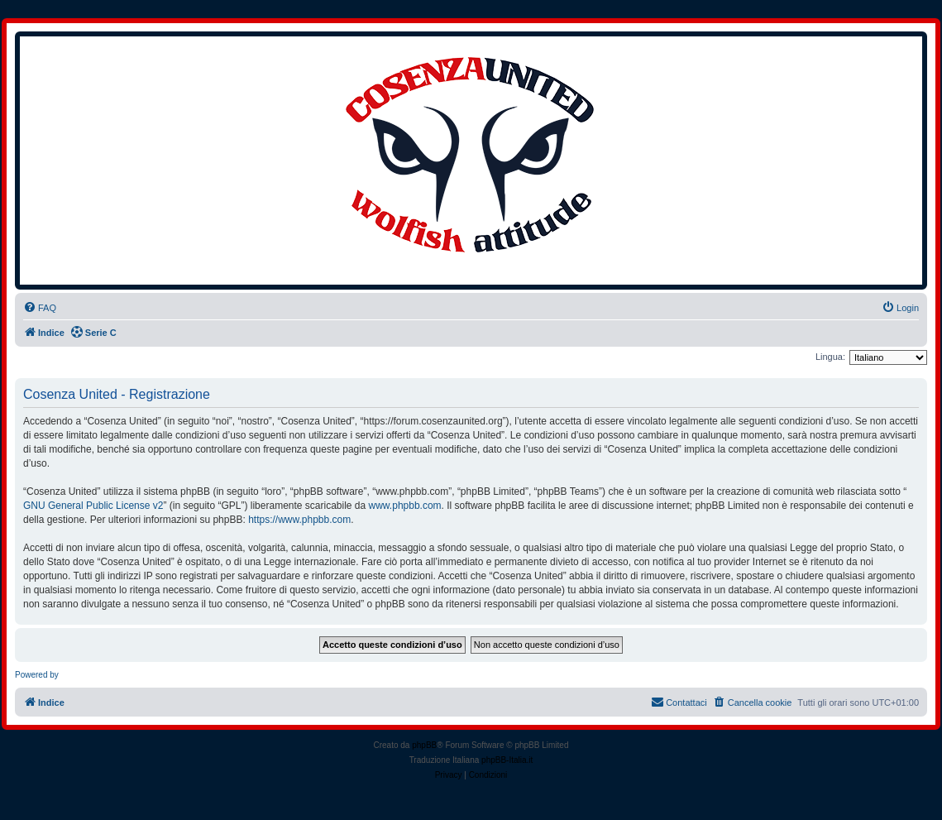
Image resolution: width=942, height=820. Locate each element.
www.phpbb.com (405, 505)
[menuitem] (39, 308)
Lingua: (830, 357)
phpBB (424, 745)
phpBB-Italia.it (507, 760)
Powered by (37, 674)
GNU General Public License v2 (93, 505)
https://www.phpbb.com (299, 519)
